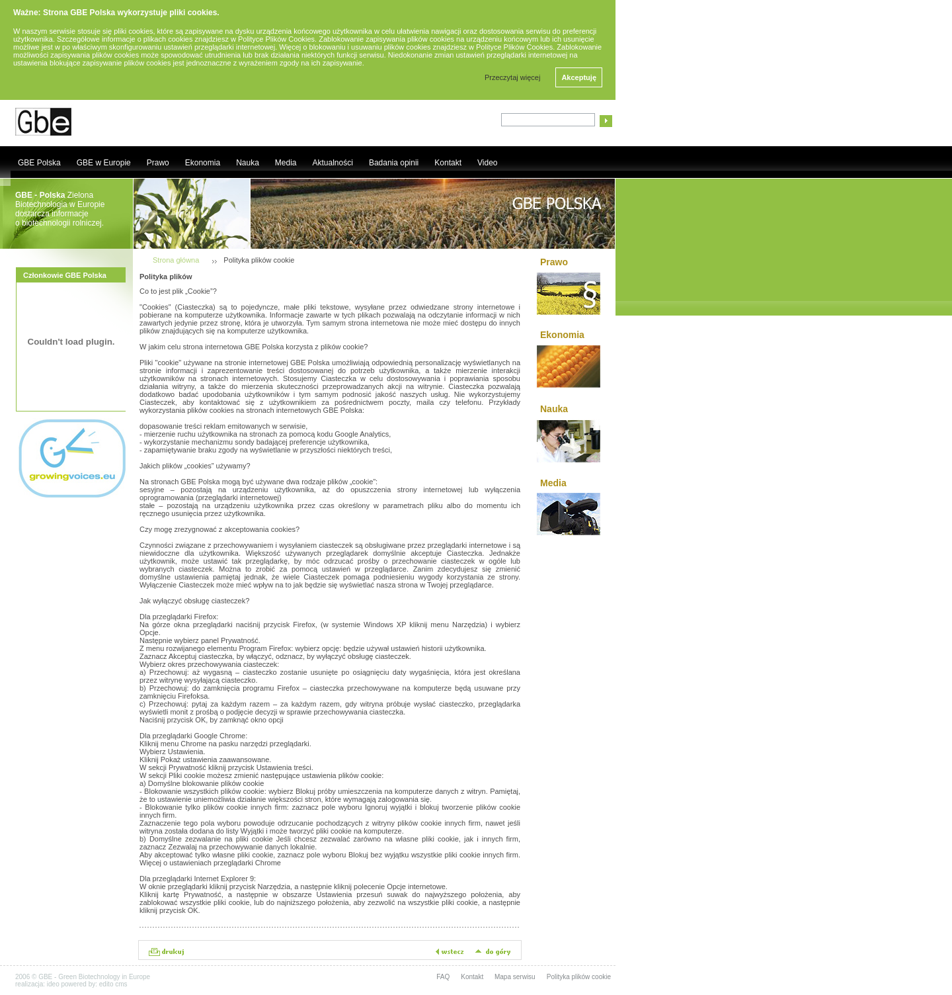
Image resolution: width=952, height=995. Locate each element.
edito (106, 984)
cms (121, 984)
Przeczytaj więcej (512, 77)
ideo (53, 984)
